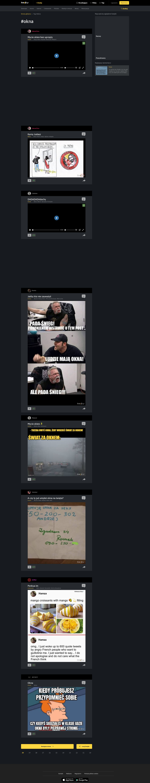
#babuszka (49, 39)
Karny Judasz (34, 134)
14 (63, 753)
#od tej (53, 588)
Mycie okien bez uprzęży (40, 37)
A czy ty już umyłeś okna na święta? (45, 498)
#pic (51, 500)
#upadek (43, 39)
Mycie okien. (35, 424)
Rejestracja (124, 3)
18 (36, 753)
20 (23, 753)
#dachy (39, 201)
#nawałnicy (58, 588)
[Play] (30, 67)
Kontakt (60, 773)
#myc (39, 426)
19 (29, 753)
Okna (30, 683)
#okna (39, 39)
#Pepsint (54, 39)
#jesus (42, 136)
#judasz (47, 136)
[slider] (46, 68)
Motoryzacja (85, 8)
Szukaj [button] (125, 9)
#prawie (42, 588)
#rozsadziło (48, 588)
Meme (29, 136)
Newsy (77, 8)
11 (83, 753)
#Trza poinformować (51, 298)
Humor (32, 8)
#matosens (43, 426)
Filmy (94, 3)
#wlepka (51, 136)
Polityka (56, 8)
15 (56, 753)
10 (90, 753)
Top (102, 3)
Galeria (39, 8)
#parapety (44, 201)
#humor (36, 298)
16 (50, 753)
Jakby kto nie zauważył (39, 296)
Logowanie (114, 3)
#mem (40, 500)
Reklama (69, 773)
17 (43, 753)
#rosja (35, 39)
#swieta (44, 500)
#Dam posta (60, 298)
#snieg (40, 298)
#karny (39, 136)
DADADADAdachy (37, 199)
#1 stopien (50, 201)
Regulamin (78, 773)
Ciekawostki (47, 8)
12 (77, 753)
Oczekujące (82, 3)
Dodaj (39, 3)
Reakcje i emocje (67, 8)
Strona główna (26, 14)
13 (70, 753)
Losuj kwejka (84, 746)
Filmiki (29, 39)
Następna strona (47, 746)
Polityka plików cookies (91, 773)
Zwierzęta (24, 8)
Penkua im (33, 586)
